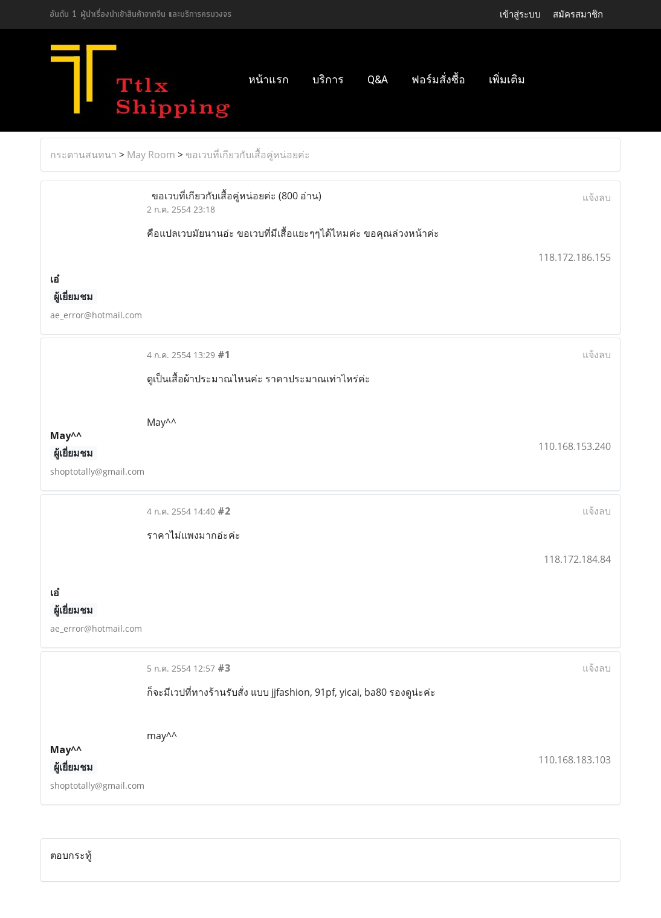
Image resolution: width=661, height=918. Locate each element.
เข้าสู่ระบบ (520, 14)
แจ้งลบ (596, 197)
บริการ (328, 79)
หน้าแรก (268, 79)
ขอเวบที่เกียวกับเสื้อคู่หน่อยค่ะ (247, 154)
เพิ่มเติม (507, 79)
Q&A (377, 79)
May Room (151, 154)
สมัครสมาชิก (578, 14)
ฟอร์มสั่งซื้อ (438, 79)
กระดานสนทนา (83, 154)
